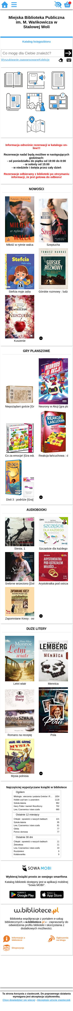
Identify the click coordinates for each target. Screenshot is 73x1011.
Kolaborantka (19, 854)
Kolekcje (44, 59)
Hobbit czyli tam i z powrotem (26, 800)
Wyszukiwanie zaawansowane (20, 59)
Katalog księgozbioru (36, 41)
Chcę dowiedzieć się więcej (19, 1000)
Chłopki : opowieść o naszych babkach (30, 819)
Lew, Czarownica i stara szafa (27, 809)
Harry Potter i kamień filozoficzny (28, 806)
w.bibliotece (35, 922)
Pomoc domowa (21, 832)
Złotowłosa (18, 845)
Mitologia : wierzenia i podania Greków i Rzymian (35, 796)
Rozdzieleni (19, 851)
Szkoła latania (20, 803)
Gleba (16, 829)
